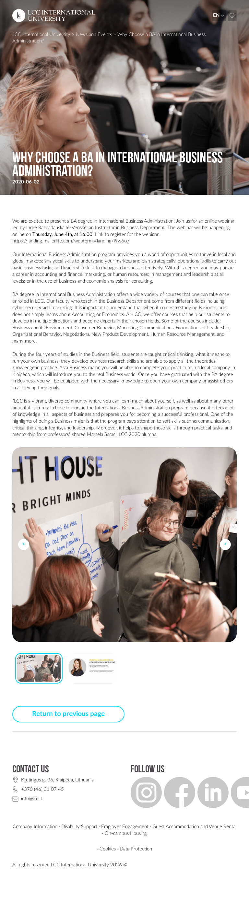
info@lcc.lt (31, 798)
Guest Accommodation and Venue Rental (194, 826)
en (219, 15)
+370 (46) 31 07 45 (42, 789)
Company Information (35, 826)
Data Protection (136, 849)
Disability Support (79, 826)
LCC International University (41, 34)
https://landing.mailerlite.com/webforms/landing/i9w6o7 (71, 241)
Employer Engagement (124, 826)
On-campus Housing (126, 833)
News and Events (94, 34)
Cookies (108, 849)
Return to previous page (68, 713)
